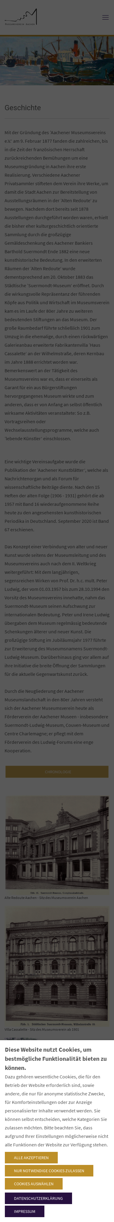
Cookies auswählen (34, 1183)
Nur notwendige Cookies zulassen (49, 1170)
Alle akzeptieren (31, 1157)
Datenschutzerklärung (38, 1198)
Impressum (24, 1211)
